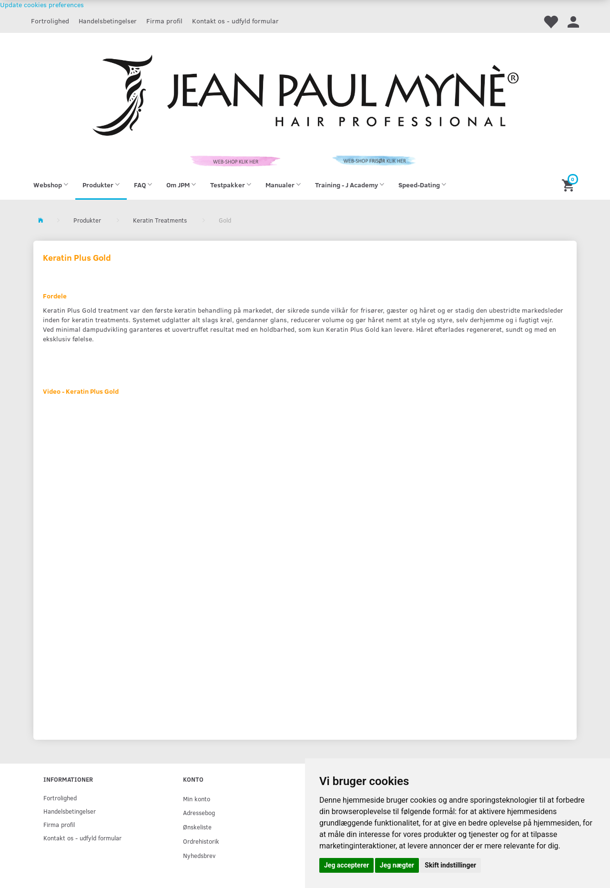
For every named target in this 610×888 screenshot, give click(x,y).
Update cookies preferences (42, 4)
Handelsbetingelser (108, 20)
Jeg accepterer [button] (346, 865)
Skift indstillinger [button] (450, 865)
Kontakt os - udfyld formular (235, 20)
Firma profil (164, 20)
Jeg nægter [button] (397, 865)
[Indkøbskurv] (569, 185)
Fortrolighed (50, 20)
